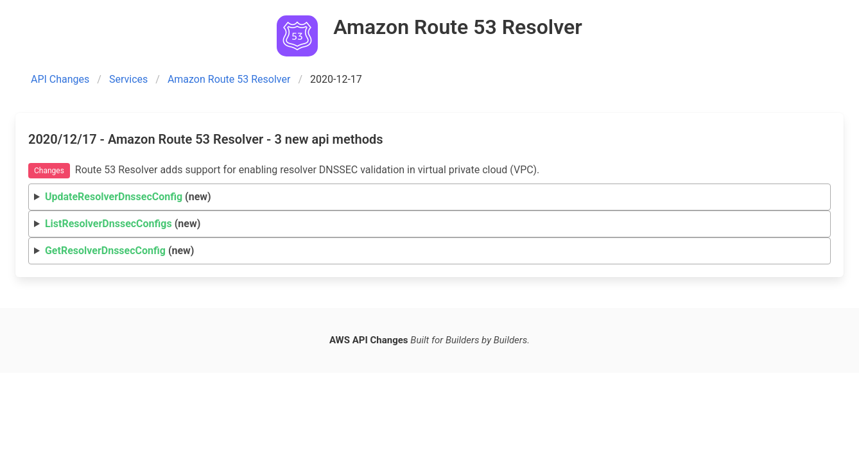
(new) (128, 197)
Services (128, 79)
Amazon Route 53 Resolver (229, 79)
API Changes (60, 79)
